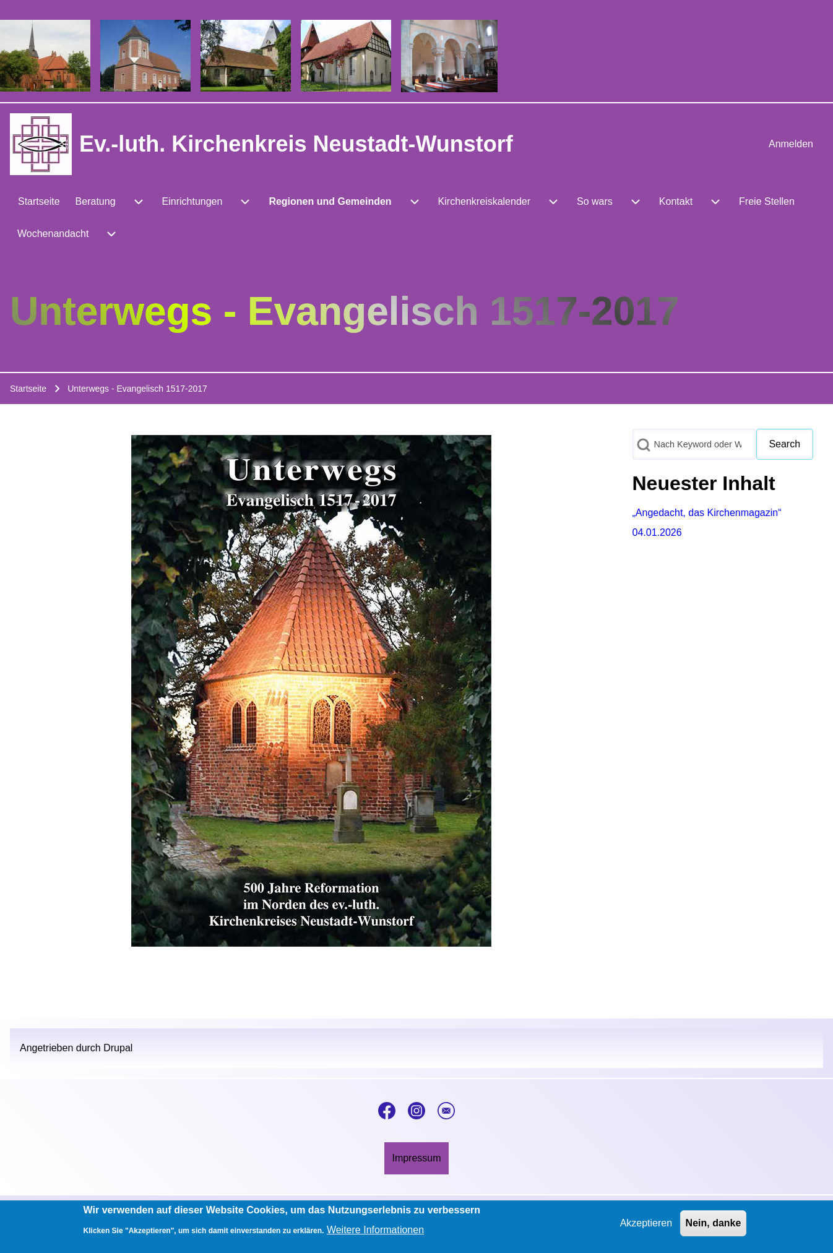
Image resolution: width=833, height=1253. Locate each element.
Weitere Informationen (375, 1232)
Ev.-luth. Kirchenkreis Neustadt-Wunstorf (296, 144)
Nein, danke (713, 1225)
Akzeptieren (646, 1225)
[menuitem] (791, 144)
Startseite (28, 389)
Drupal (117, 1048)
